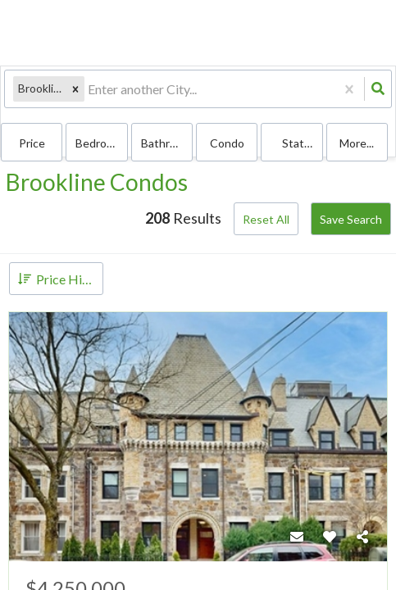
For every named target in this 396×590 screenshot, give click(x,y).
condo (227, 143)
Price (32, 143)
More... (356, 143)
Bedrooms (101, 143)
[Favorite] (329, 536)
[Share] (362, 536)
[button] (75, 89)
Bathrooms (167, 143)
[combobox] (89, 89)
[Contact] (296, 536)
